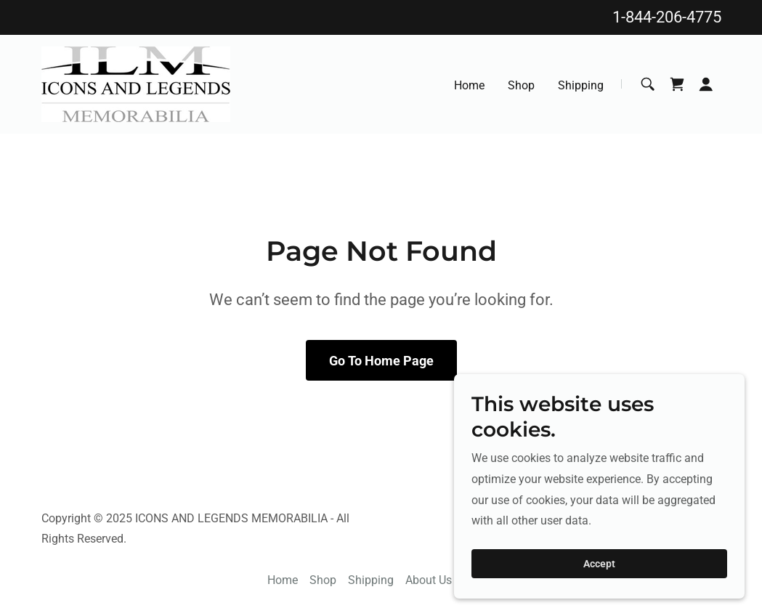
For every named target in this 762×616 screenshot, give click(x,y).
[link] (135, 83)
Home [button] (282, 580)
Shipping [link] (581, 85)
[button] (706, 84)
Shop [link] (521, 85)
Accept (599, 584)
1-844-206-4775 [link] (666, 17)
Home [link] (469, 85)
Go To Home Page (381, 360)
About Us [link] (428, 580)
